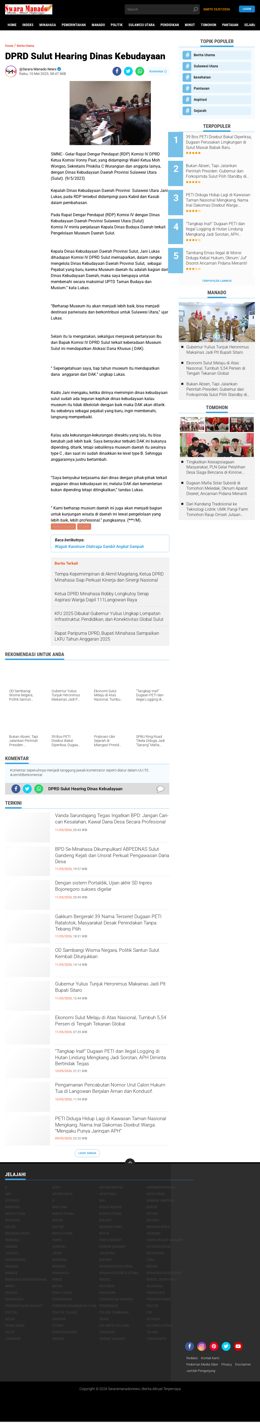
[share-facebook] (116, 71)
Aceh (56, 1188)
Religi (10, 1320)
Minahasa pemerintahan (25, 1280)
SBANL (104, 1320)
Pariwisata (156, 1293)
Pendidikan (169, 25)
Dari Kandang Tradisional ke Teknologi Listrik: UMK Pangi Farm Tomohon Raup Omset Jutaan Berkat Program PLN (217, 492)
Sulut (10, 1333)
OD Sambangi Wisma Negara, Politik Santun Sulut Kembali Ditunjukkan (107, 956)
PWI (149, 1313)
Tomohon (208, 25)
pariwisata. (14, 1300)
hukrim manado (112, 1247)
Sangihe (59, 1320)
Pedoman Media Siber (203, 1365)
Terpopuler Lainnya (217, 264)
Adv (8, 1195)
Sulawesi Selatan (114, 1326)
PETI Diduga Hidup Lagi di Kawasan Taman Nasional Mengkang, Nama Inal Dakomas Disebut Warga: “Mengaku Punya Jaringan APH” (110, 1129)
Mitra (57, 1287)
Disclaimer (194, 1372)
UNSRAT (58, 1339)
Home (12, 25)
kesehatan (202, 77)
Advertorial (62, 1195)
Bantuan (59, 1208)
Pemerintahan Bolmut (24, 1307)
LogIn (247, 9)
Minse (57, 1280)
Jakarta (12, 1254)
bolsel (11, 1228)
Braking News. (159, 1228)
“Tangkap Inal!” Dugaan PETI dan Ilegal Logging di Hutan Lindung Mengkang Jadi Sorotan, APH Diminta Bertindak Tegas (110, 1062)
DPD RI (104, 1234)
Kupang (105, 1260)
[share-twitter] (128, 71)
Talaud (152, 1333)
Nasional (107, 1287)
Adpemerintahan (161, 1188)
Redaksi (192, 1359)
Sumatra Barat (65, 1333)
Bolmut (105, 1221)
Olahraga (155, 1287)
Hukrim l (59, 1247)
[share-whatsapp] (139, 71)
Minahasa (47, 25)
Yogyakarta (156, 1339)
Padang (11, 1293)
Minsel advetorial (162, 1280)
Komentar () (158, 71)
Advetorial (156, 1195)
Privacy (230, 1365)
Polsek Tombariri (114, 1313)
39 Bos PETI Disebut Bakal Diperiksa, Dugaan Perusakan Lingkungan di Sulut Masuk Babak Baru (223, 142)
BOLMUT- (153, 1221)
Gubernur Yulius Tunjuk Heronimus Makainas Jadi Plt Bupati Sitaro (105, 990)
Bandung (12, 1208)
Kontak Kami (212, 1359)
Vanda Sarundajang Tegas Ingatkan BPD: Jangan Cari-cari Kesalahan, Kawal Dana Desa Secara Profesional (112, 826)
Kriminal (59, 1260)
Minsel (105, 1280)
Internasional (159, 1247)
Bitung (152, 1214)
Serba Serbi (15, 1326)
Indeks (28, 25)
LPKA (150, 1260)
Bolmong (12, 1221)
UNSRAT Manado (112, 1339)
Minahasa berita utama (119, 1274)
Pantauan (230, 25)
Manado (98, 25)
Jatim (57, 1254)
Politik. (11, 1313)
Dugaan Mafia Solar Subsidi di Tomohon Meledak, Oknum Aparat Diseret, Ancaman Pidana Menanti (217, 471)
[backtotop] (130, 1164)
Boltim (58, 1228)
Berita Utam (15, 1214)
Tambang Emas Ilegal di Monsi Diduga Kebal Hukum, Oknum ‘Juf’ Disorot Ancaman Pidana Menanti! (223, 244)
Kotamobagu (15, 1260)
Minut (190, 25)
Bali (102, 1201)
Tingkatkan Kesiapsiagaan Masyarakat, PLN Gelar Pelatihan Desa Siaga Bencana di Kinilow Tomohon (215, 450)
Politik (117, 25)
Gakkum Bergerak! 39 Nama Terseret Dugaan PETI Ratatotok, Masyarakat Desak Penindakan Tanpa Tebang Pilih (109, 927)
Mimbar (11, 1274)
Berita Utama (63, 527)
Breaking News (17, 1234)
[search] (162, 9)
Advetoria (107, 1195)
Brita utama (62, 1234)
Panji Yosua (62, 1293)
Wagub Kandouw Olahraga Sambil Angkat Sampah (99, 547)
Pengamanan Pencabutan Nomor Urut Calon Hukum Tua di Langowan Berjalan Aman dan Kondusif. (109, 1095)
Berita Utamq (110, 1214)
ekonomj (12, 1241)
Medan (152, 1267)
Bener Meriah (110, 1208)
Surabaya (107, 1333)
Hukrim (11, 1247)
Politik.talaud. (65, 1313)
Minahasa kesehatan (164, 1274)
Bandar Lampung (161, 1201)
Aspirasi (200, 99)
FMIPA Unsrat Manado (165, 1241)
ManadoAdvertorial (116, 1267)
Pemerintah (62, 1300)
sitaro (57, 1326)
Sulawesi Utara (141, 25)
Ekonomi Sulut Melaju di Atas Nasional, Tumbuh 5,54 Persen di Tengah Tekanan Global (112, 1028)
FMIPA (57, 1241)
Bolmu (57, 1221)
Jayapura (107, 1254)
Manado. (59, 1267)
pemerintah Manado (116, 1300)
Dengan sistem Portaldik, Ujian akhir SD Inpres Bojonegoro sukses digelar (111, 889)
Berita (152, 1208)
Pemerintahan (74, 25)
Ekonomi (153, 1234)
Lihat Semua (87, 1153)
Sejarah (200, 111)
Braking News (110, 1228)
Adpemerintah (111, 1188)
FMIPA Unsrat (110, 1241)
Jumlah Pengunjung (222, 1372)
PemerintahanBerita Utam (74, 1307)
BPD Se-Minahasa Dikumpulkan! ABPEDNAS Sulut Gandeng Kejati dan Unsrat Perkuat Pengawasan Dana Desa (112, 859)
